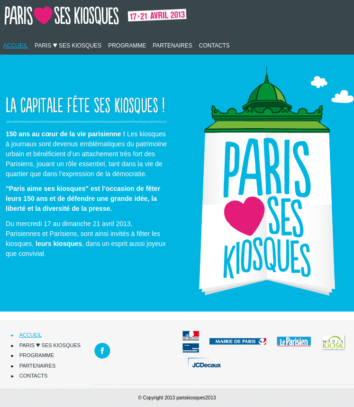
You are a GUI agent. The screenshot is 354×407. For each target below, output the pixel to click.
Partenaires (172, 45)
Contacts (214, 45)
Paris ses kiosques (68, 45)
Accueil (15, 45)
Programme (127, 45)
